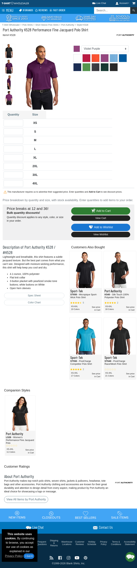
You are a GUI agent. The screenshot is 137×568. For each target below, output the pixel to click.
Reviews (41, 10)
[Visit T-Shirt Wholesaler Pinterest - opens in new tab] (85, 557)
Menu (7, 10)
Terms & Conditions (116, 543)
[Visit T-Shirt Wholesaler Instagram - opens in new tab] (69, 557)
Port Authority (13, 29)
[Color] (105, 48)
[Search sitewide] (112, 10)
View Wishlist (100, 234)
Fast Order (57, 10)
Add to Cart (101, 211)
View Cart (100, 218)
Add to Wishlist (100, 227)
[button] (96, 2)
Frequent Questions (42, 543)
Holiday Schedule (91, 543)
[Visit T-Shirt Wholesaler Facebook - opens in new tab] (60, 557)
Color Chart (34, 302)
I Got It (29, 556)
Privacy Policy (14, 555)
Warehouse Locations (66, 543)
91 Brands (26, 10)
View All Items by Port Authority (26, 499)
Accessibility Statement (130, 543)
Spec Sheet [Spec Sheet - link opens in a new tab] (34, 295)
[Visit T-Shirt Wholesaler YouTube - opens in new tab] (77, 557)
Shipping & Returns (54, 543)
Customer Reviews (79, 543)
